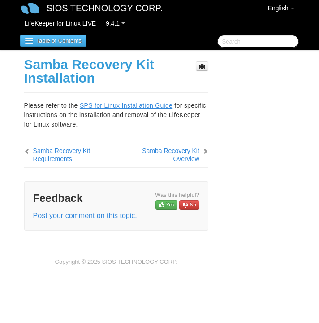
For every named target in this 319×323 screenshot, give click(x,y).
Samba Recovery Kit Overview (170, 154)
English (281, 8)
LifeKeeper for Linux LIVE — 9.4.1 (75, 23)
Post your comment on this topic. (85, 215)
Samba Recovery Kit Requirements (62, 154)
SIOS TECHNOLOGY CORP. (105, 8)
